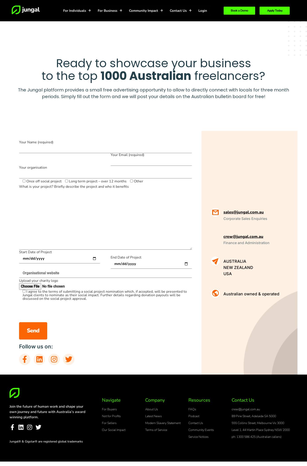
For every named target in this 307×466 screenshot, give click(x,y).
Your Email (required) (151, 158)
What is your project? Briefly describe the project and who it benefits (74, 186)
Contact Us (181, 10)
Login (202, 10)
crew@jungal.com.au (243, 236)
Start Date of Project (59, 255)
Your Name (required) (105, 145)
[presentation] (158, 313)
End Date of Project (151, 261)
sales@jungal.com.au (243, 212)
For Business (110, 10)
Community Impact (146, 10)
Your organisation (105, 171)
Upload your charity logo (38, 280)
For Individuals (77, 10)
